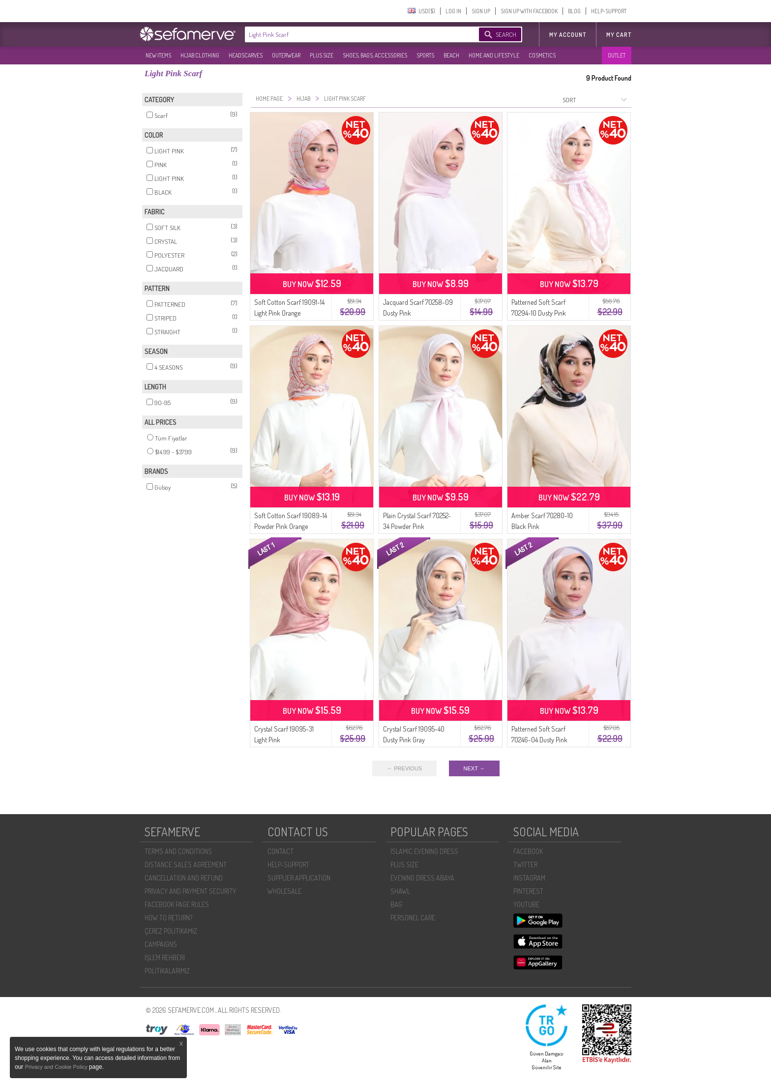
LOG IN (453, 11)
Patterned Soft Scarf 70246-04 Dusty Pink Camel (539, 740)
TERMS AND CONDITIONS (178, 851)
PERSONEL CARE (412, 917)
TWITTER (525, 864)
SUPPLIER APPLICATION (298, 878)
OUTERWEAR (286, 55)
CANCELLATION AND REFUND (184, 878)
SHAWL (400, 891)
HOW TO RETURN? (168, 917)
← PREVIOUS (404, 768)
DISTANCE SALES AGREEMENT (186, 864)
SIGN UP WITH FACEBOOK (529, 11)
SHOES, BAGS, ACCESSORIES (375, 55)
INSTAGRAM (529, 878)
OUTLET (616, 55)
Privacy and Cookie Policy (57, 1067)
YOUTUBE (526, 904)
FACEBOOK (528, 851)
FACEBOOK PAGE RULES (177, 904)
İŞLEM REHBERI (165, 957)
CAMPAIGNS (161, 944)
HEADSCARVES (246, 55)
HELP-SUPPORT (608, 11)
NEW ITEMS (158, 55)
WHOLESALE (284, 891)
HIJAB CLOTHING (199, 55)
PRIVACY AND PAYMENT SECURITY (190, 891)
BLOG (574, 11)
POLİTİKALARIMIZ (167, 971)
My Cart (618, 34)
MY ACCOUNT (567, 34)
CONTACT (280, 851)
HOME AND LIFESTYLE (494, 55)
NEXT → (474, 768)
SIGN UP (481, 11)
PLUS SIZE (321, 55)
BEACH (451, 55)
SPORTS (425, 55)
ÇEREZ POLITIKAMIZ (171, 931)
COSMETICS (542, 55)
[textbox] (352, 34)
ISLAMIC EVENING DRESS (424, 851)
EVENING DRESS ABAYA (422, 878)
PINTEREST (528, 891)
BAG (396, 904)
